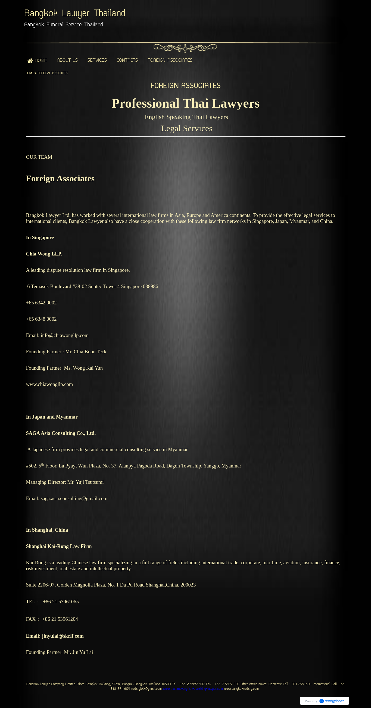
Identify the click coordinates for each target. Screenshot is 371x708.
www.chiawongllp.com (49, 384)
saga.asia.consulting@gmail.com (74, 498)
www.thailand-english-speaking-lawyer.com (192, 689)
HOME (29, 73)
